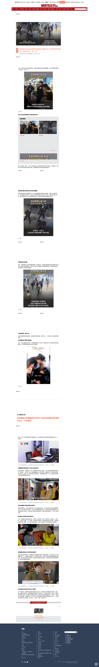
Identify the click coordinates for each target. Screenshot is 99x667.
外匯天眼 (24, 638)
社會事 (29, 9)
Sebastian (57, 636)
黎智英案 (22, 9)
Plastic (54, 2)
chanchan (24, 657)
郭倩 (39, 635)
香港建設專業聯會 (26, 635)
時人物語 (40, 636)
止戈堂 (56, 638)
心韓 (50, 2)
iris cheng (57, 656)
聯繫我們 (69, 640)
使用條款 (69, 637)
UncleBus (57, 650)
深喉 (39, 632)
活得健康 (24, 653)
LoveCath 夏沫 (41, 641)
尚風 (23, 645)
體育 (58, 2)
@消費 (63, 9)
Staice (39, 648)
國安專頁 (17, 2)
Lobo (56, 642)
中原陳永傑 (57, 651)
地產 (41, 9)
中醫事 (48, 9)
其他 (71, 9)
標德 (39, 657)
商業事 (44, 9)
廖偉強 (39, 647)
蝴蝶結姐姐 (40, 656)
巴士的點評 (24, 633)
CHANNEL (38, 2)
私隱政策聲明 (70, 639)
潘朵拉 (23, 648)
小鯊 (23, 639)
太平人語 (57, 644)
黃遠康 (39, 644)
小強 (56, 639)
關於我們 (69, 642)
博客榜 (68, 9)
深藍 (56, 633)
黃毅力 (39, 639)
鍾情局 (23, 636)
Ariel (23, 632)
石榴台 (32, 2)
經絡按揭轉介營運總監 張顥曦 (44, 653)
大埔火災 (16, 9)
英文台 (28, 2)
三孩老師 (24, 647)
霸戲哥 (23, 641)
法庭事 (33, 9)
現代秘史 (40, 633)
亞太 (43, 2)
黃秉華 (39, 642)
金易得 (39, 645)
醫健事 (52, 9)
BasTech (77, 2)
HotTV (82, 2)
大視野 (56, 9)
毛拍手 (56, 632)
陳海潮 (39, 654)
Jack (23, 644)
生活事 (73, 2)
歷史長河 (67, 2)
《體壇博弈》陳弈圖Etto (27, 651)
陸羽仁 (39, 638)
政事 (26, 9)
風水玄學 (57, 641)
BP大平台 (23, 2)
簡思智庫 (57, 648)
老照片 (23, 650)
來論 (56, 654)
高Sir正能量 (57, 635)
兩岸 (60, 9)
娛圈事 (46, 2)
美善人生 (62, 2)
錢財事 (37, 9)
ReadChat (57, 653)
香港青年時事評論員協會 (27, 642)
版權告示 (69, 635)
